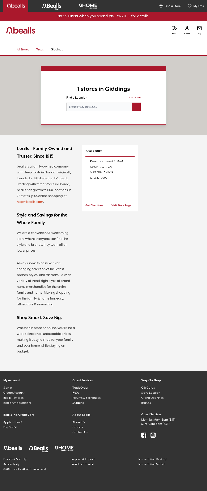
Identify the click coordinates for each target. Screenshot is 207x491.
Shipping (78, 402)
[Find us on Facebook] (143, 435)
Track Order (80, 387)
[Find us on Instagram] (153, 435)
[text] (106, 161)
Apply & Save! (12, 422)
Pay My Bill (10, 427)
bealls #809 (93, 151)
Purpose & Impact (83, 459)
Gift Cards (148, 387)
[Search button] (136, 107)
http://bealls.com (30, 202)
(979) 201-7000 (98, 177)
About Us (78, 422)
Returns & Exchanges (86, 397)
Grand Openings (152, 397)
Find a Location (76, 97)
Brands (146, 402)
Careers (77, 427)
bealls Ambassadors (17, 402)
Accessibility (11, 464)
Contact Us (80, 432)
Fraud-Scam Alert (82, 464)
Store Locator (150, 392)
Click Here (123, 16)
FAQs (75, 392)
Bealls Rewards (13, 397)
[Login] (187, 30)
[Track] (174, 30)
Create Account (14, 392)
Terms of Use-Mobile (151, 464)
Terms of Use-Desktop (152, 459)
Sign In (7, 387)
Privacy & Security (15, 459)
